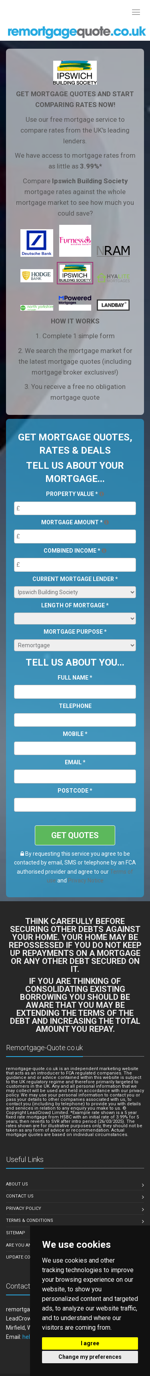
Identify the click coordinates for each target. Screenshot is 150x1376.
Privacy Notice (86, 880)
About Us (17, 1184)
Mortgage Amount (75, 522)
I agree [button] (90, 1343)
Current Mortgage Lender (75, 579)
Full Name (75, 677)
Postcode (75, 790)
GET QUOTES (75, 835)
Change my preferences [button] (90, 1357)
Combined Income (75, 550)
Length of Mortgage (75, 605)
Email (75, 762)
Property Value (75, 494)
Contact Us (20, 1196)
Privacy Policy (23, 1208)
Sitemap (15, 1232)
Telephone (75, 706)
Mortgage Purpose (75, 632)
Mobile (75, 734)
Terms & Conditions (29, 1220)
